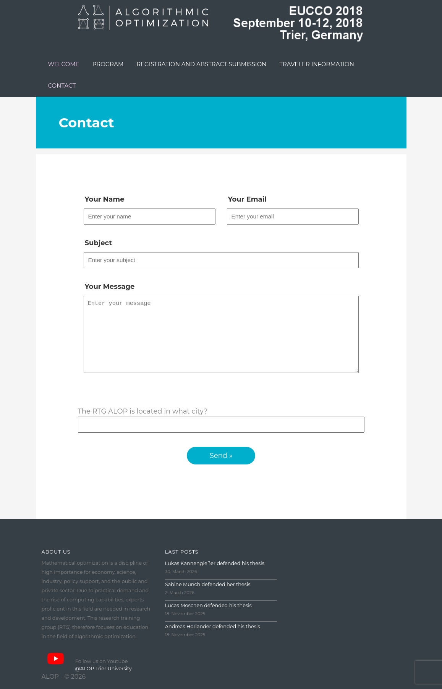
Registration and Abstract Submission (201, 64)
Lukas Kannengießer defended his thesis (214, 571)
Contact (62, 85)
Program (108, 64)
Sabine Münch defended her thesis (208, 592)
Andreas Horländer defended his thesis (212, 634)
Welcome (63, 64)
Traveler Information (316, 64)
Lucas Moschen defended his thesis (208, 613)
